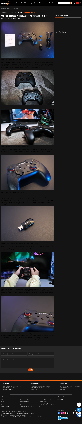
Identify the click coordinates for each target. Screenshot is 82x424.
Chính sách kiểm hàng (43, 401)
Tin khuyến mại (16, 12)
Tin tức (2, 401)
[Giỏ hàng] (74, 3)
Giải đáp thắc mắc (5, 406)
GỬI (31, 369)
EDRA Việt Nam (61, 399)
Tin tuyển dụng (4, 404)
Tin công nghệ (29, 12)
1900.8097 (5, 389)
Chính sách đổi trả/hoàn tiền (45, 399)
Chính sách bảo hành (24, 399)
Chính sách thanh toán (25, 404)
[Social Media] (58, 412)
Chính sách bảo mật (24, 401)
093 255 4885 (34, 389)
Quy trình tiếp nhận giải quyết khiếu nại (47, 405)
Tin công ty (5, 12)
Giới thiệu (3, 399)
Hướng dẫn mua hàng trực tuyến (27, 406)
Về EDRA (16, 2)
